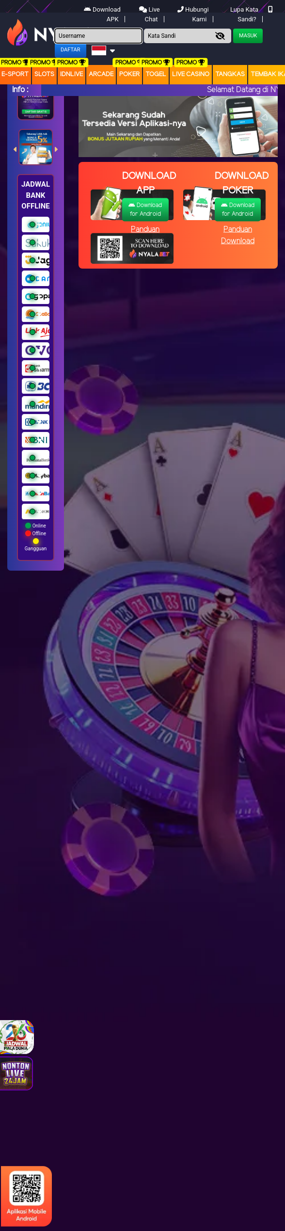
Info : (20, 90)
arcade (101, 74)
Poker (129, 74)
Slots (44, 74)
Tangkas (230, 74)
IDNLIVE (71, 74)
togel (155, 74)
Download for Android (145, 210)
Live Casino (190, 74)
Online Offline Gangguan (36, 537)
